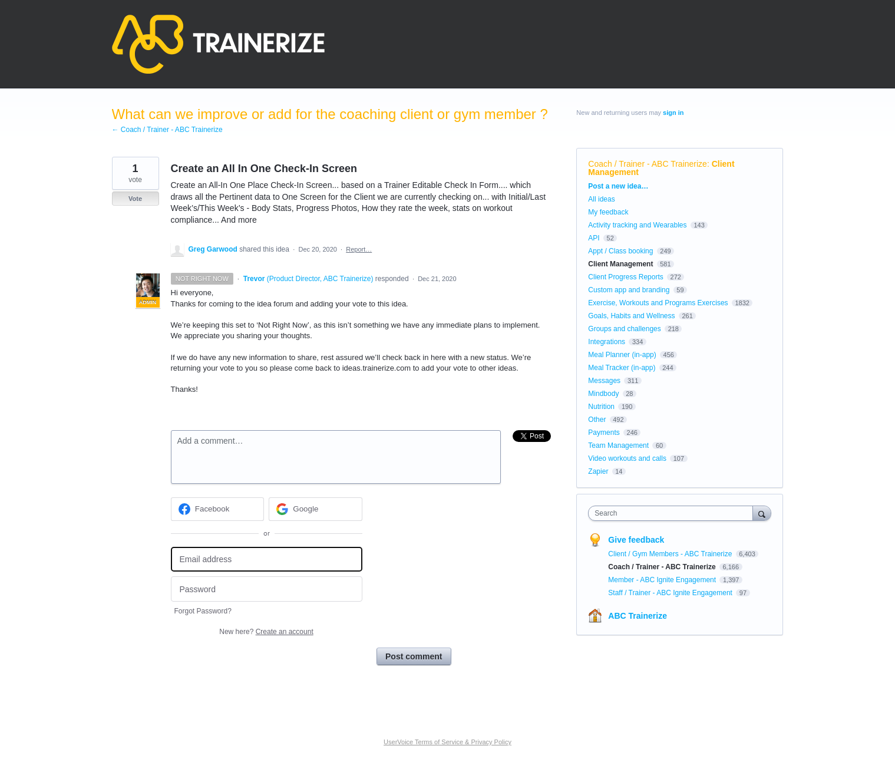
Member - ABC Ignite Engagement (663, 580)
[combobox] (673, 513)
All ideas (601, 199)
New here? (266, 632)
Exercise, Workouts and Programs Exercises (658, 303)
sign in (673, 112)
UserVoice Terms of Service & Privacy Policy (447, 741)
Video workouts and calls (627, 458)
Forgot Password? (203, 611)
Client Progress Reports (625, 277)
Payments (603, 432)
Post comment (413, 656)
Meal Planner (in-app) (622, 355)
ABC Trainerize (637, 616)
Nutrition (601, 406)
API (593, 238)
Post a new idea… (618, 186)
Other (597, 419)
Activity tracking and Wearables (637, 225)
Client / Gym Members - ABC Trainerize (671, 554)
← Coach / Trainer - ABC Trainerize (167, 130)
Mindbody (603, 394)
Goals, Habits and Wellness (631, 316)
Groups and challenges (624, 329)
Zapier (598, 471)
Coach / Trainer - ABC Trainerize (647, 164)
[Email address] (266, 559)
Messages (604, 381)
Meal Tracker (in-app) (621, 368)
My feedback (608, 212)
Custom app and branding (628, 290)
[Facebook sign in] (218, 509)
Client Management (620, 264)
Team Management (618, 445)
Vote (135, 198)
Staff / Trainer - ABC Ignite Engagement (671, 593)
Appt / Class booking (620, 251)
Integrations (606, 342)
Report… (359, 249)
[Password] (266, 589)
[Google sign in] (315, 509)
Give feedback (636, 539)
